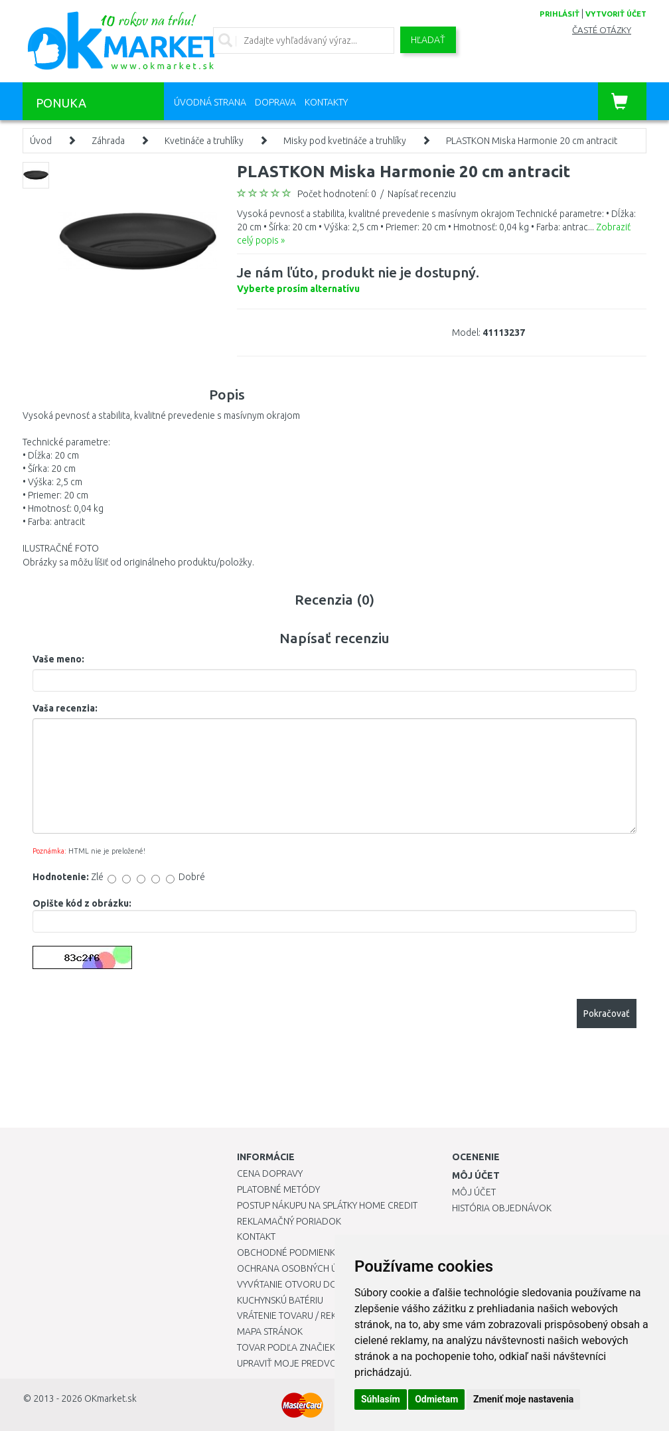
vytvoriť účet (615, 14)
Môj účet (474, 1192)
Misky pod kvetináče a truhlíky (344, 140)
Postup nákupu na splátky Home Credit (327, 1205)
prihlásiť (559, 14)
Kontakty (326, 102)
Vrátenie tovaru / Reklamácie (305, 1315)
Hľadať (428, 40)
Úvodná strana (210, 102)
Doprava (275, 102)
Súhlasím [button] (380, 1399)
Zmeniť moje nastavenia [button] (523, 1399)
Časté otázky (601, 30)
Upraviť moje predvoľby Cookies (314, 1363)
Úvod (41, 140)
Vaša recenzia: (65, 708)
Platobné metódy (278, 1189)
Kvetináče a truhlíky (204, 140)
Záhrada (108, 140)
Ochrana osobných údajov (302, 1268)
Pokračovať (606, 1013)
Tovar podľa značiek (286, 1347)
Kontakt (256, 1236)
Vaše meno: (58, 659)
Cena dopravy (270, 1173)
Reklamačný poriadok (289, 1221)
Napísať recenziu (422, 193)
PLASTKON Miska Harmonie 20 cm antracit (531, 140)
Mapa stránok (270, 1331)
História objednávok (502, 1208)
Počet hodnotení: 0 (336, 193)
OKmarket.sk (110, 1398)
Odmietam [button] (436, 1399)
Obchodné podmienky (288, 1252)
